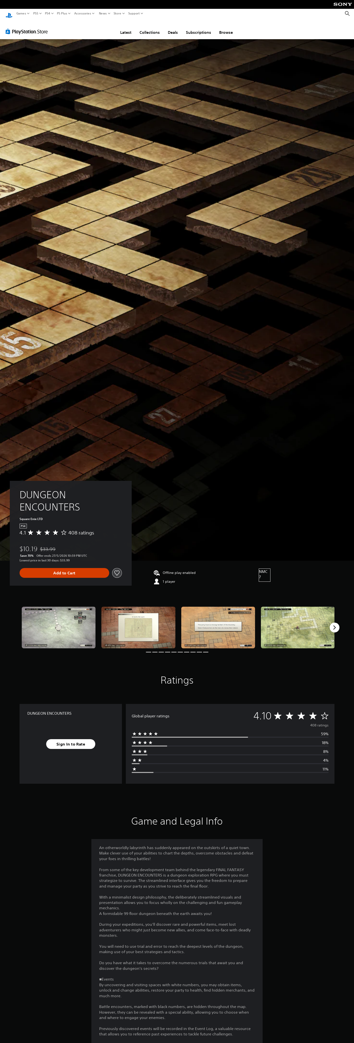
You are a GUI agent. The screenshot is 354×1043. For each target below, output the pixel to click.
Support (134, 13)
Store (117, 13)
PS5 (35, 13)
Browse (226, 27)
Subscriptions (198, 27)
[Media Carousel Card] (59, 623)
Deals (173, 27)
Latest (125, 27)
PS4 (47, 13)
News (103, 13)
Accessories (82, 13)
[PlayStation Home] (9, 13)
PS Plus (62, 13)
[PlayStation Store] (28, 27)
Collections (149, 27)
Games (21, 13)
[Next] (334, 623)
